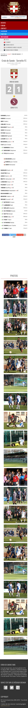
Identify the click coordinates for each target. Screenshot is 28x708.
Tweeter (13, 235)
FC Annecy (7, 42)
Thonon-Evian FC (9, 45)
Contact (3, 28)
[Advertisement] (14, 255)
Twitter (3, 34)
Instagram (4, 37)
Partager (5, 235)
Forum (3, 25)
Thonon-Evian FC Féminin (11, 50)
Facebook (4, 31)
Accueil (3, 22)
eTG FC (6, 40)
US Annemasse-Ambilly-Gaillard (13, 47)
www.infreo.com (5, 706)
